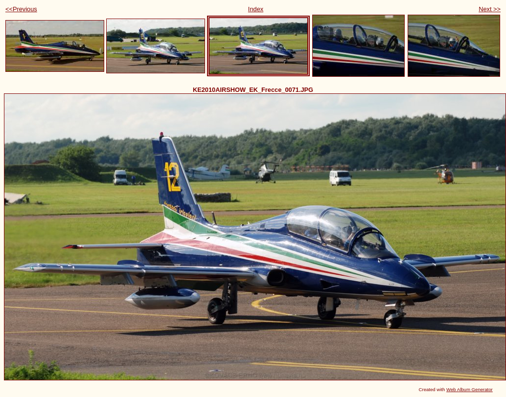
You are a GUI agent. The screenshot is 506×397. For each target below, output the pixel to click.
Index (255, 9)
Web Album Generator (469, 389)
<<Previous (21, 9)
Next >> (490, 9)
